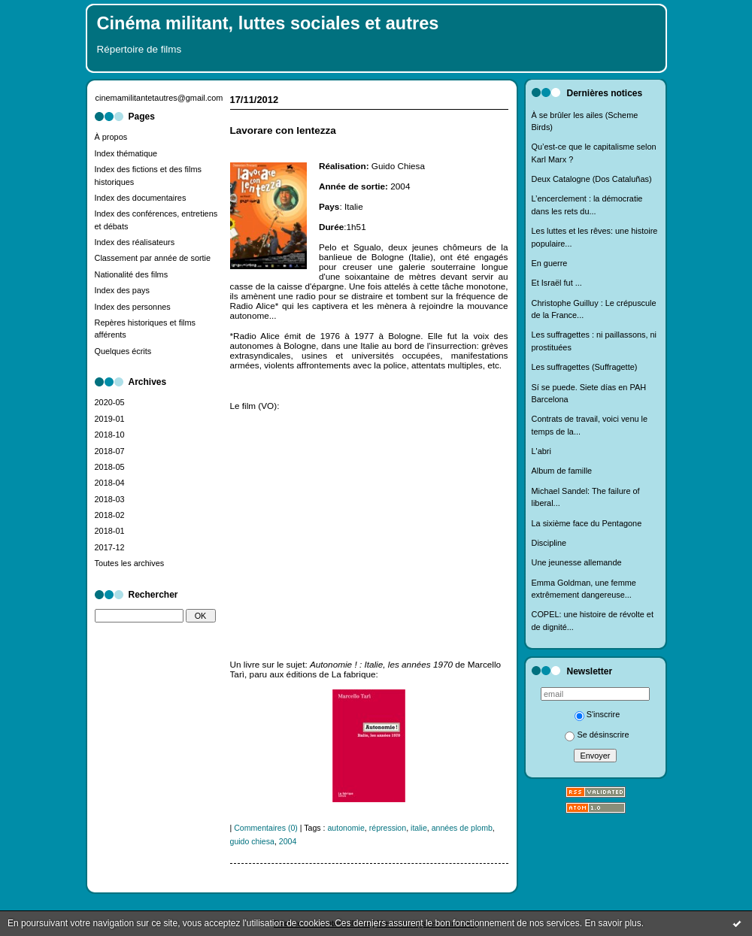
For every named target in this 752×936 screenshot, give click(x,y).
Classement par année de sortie (153, 257)
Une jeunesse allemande (577, 562)
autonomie (345, 827)
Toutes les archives (130, 563)
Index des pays (122, 290)
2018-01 (110, 530)
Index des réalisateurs (135, 242)
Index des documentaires (140, 197)
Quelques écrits (123, 351)
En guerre (550, 263)
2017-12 (110, 547)
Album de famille (562, 470)
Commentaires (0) (266, 827)
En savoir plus (612, 923)
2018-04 (110, 482)
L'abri (541, 451)
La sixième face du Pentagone (587, 523)
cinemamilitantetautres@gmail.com (159, 97)
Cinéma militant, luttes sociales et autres (268, 23)
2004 (288, 841)
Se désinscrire (597, 734)
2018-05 (110, 466)
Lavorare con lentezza (283, 130)
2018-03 (110, 499)
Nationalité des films (131, 274)
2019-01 (110, 418)
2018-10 (110, 434)
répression (387, 827)
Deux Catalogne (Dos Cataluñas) (592, 178)
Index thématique (126, 153)
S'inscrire (597, 714)
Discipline (549, 542)
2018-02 (110, 514)
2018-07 (110, 451)
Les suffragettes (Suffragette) (585, 366)
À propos (111, 136)
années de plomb (462, 827)
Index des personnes (133, 306)
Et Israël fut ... (557, 282)
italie (419, 827)
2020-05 (110, 402)
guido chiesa (252, 841)
